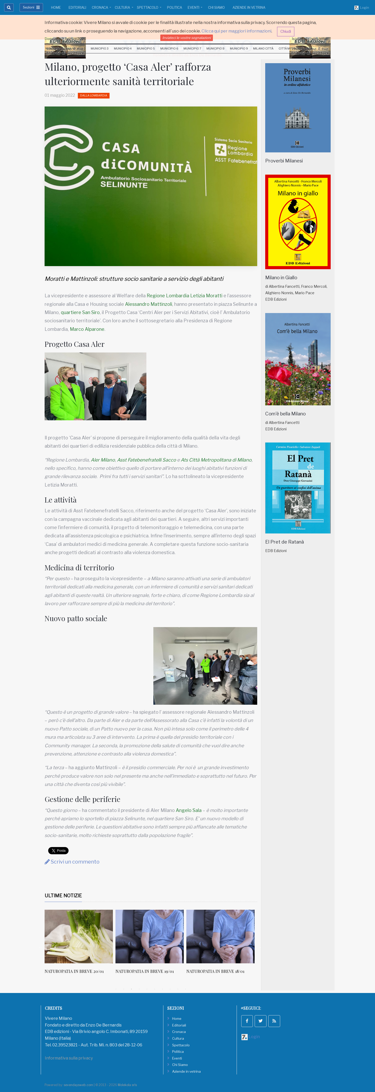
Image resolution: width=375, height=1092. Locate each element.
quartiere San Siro (80, 312)
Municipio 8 (215, 48)
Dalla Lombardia (93, 95)
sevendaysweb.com (78, 1085)
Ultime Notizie (63, 896)
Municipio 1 (54, 48)
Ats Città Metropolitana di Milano (216, 460)
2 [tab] (123, 989)
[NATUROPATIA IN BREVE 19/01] (220, 936)
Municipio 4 (123, 48)
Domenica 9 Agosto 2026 (65, 39)
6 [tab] (154, 989)
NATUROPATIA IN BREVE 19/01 (215, 971)
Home (56, 7)
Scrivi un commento (72, 862)
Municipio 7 (192, 48)
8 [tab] (170, 989)
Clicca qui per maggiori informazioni (236, 31)
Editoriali (77, 7)
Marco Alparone (87, 329)
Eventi (194, 7)
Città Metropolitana (296, 48)
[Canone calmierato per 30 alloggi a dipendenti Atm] (79, 936)
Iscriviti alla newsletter (310, 39)
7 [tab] (162, 989)
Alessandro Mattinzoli (148, 304)
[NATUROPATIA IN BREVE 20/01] (149, 936)
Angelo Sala (189, 810)
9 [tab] (177, 989)
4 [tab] (139, 989)
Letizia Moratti (206, 295)
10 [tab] (185, 989)
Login (361, 7)
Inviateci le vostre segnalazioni (186, 38)
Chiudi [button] (285, 31)
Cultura (123, 7)
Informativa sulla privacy (69, 1058)
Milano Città (263, 48)
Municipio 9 (239, 48)
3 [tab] (131, 989)
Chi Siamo (216, 7)
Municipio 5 (146, 48)
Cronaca (100, 7)
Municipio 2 (77, 48)
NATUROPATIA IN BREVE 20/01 (144, 971)
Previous (40, 947)
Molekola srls (127, 1085)
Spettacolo (148, 7)
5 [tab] (146, 989)
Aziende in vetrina (248, 7)
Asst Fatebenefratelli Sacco (146, 460)
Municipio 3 (100, 48)
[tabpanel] (80, 947)
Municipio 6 (169, 48)
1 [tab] (116, 989)
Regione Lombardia (168, 295)
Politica (174, 7)
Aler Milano (103, 460)
